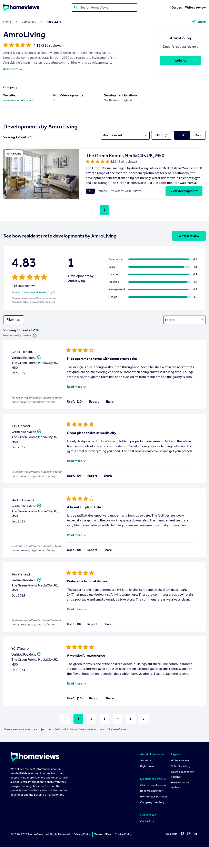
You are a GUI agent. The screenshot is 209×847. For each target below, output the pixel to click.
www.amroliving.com (18, 100)
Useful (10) (75, 401)
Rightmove (147, 766)
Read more (13, 69)
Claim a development (153, 785)
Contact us (147, 821)
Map (198, 135)
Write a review (195, 7)
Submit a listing (180, 766)
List (181, 135)
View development (184, 191)
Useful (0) (74, 476)
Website (180, 60)
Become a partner (151, 791)
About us (146, 760)
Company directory (152, 802)
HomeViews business (154, 796)
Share (109, 401)
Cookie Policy (123, 834)
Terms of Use (102, 834)
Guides (176, 7)
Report (94, 401)
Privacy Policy (82, 834)
